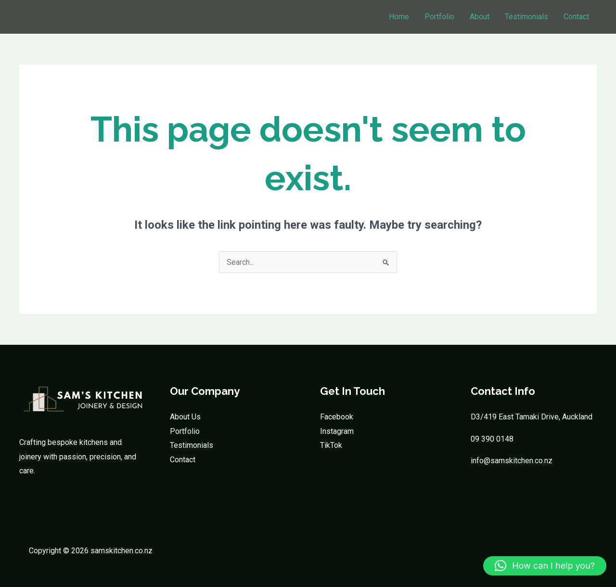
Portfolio (439, 16)
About (479, 16)
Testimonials (526, 16)
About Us (185, 416)
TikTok (331, 445)
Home (399, 16)
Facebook (336, 416)
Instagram (337, 431)
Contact (576, 16)
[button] (544, 565)
